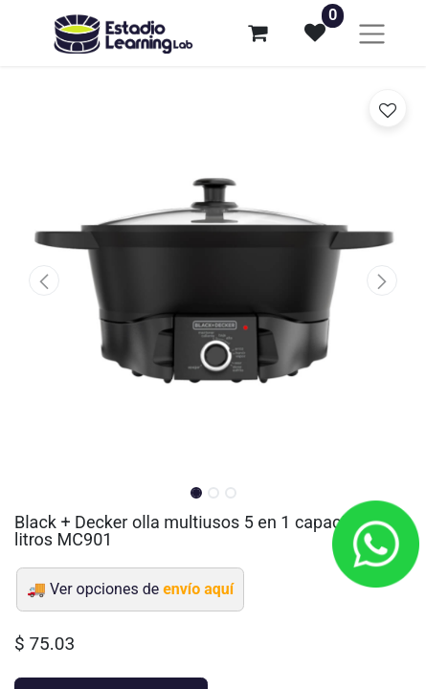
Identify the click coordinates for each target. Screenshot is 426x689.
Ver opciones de (142, 589)
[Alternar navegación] (372, 33)
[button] (44, 280)
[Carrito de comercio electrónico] (257, 32)
